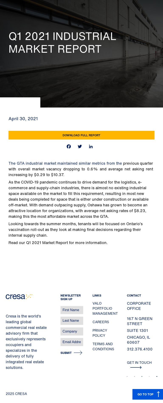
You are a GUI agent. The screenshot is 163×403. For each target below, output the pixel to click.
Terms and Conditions (103, 346)
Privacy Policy (100, 333)
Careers (101, 321)
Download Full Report (81, 135)
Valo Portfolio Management (105, 308)
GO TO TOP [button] (145, 394)
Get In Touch (139, 364)
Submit (66, 353)
